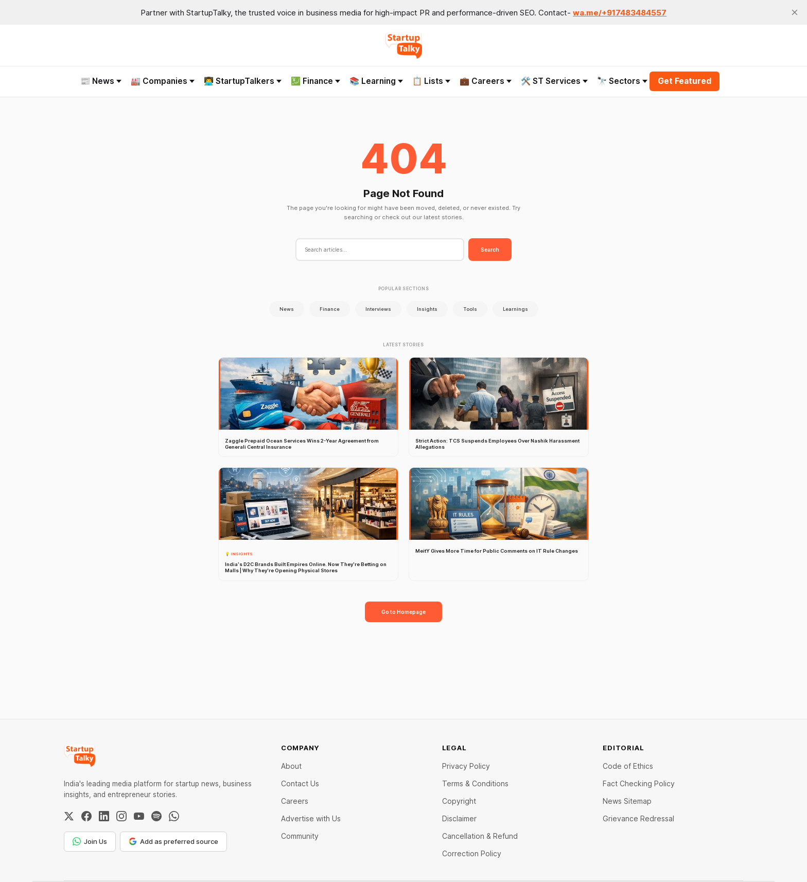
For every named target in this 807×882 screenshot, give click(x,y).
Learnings (515, 309)
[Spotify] (156, 816)
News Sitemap (627, 801)
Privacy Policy (466, 766)
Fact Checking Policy (639, 783)
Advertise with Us (311, 818)
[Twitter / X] (69, 816)
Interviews (378, 309)
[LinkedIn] (104, 816)
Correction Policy (471, 853)
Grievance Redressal (638, 818)
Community (300, 836)
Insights (427, 309)
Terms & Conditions (475, 783)
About (291, 766)
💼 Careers (486, 81)
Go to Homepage (403, 612)
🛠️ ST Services (554, 81)
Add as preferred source (173, 841)
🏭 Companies (163, 81)
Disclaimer (459, 818)
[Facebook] (86, 816)
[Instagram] (121, 816)
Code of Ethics (628, 766)
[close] (794, 12)
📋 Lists (431, 81)
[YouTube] (139, 816)
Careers (294, 801)
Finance (330, 309)
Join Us (90, 841)
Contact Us (300, 783)
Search (490, 249)
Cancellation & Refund (480, 836)
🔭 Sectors (622, 81)
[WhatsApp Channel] (174, 816)
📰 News (100, 81)
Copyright (459, 801)
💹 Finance (315, 81)
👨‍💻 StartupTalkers (243, 81)
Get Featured (684, 81)
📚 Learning (376, 81)
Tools (470, 309)
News (286, 309)
